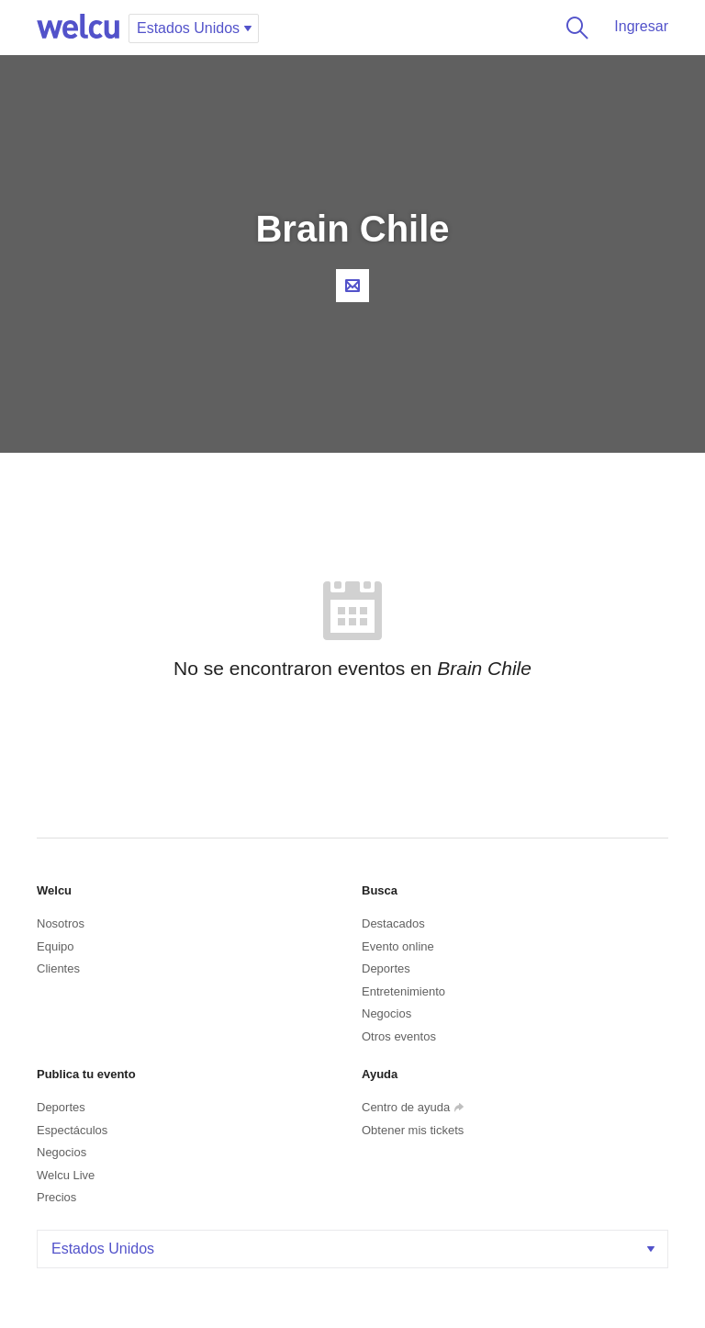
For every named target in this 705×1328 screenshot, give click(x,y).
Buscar (573, 28)
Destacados (393, 923)
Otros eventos (399, 1036)
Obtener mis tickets (413, 1130)
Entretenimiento (403, 991)
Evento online (398, 946)
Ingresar (641, 26)
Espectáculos (72, 1130)
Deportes (386, 968)
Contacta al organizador (352, 285)
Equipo (55, 946)
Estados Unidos (354, 1248)
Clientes (58, 968)
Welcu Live (66, 1175)
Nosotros (60, 923)
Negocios (386, 1013)
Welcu (78, 27)
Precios (56, 1197)
